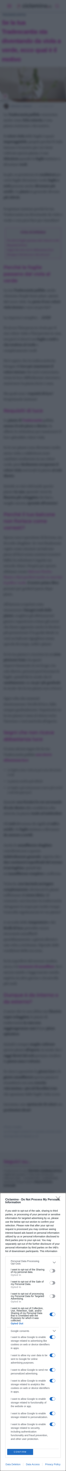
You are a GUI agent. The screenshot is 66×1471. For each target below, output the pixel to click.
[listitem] (33, 1262)
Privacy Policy (52, 1464)
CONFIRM (20, 1452)
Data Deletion (13, 1464)
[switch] (52, 1271)
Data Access (33, 1464)
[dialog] (33, 1332)
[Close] (59, 1199)
